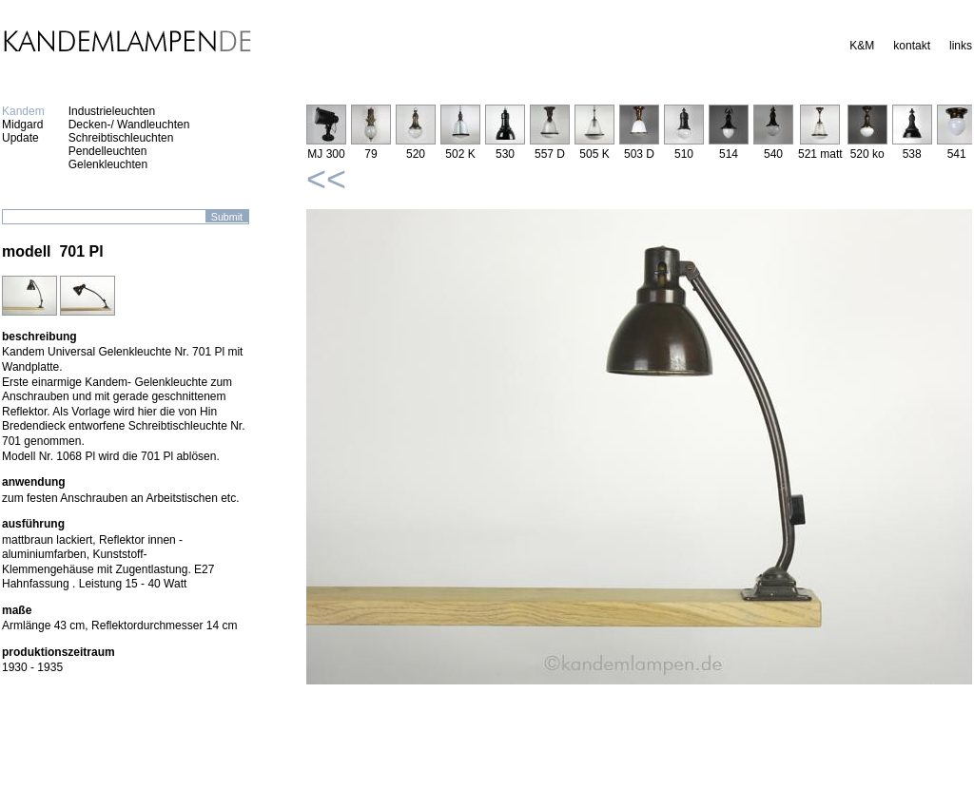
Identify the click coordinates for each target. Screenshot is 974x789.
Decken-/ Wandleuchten (129, 124)
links (960, 45)
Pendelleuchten (107, 151)
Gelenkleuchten (107, 164)
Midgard (22, 124)
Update (20, 137)
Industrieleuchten (111, 111)
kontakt (911, 45)
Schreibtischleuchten (121, 137)
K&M (861, 45)
